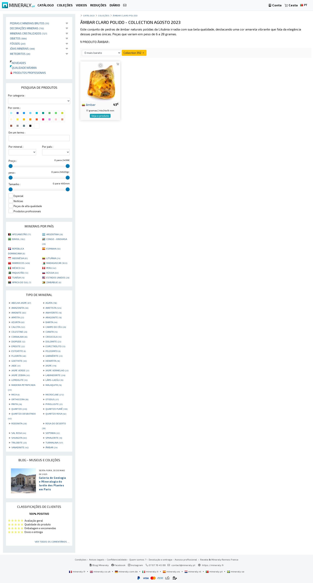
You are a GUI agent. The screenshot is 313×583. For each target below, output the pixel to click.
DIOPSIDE (18, 341)
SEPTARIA (53, 433)
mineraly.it (150, 571)
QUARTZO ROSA (56, 413)
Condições (80, 559)
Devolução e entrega (160, 559)
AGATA (51, 302)
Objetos (18, 38)
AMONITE (18, 312)
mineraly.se (235, 571)
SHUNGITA (19, 437)
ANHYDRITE (53, 312)
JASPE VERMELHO (57, 370)
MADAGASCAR (56, 263)
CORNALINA (19, 336)
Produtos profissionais (28, 72)
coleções (103, 15)
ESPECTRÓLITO (55, 346)
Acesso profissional (186, 559)
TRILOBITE (19, 442)
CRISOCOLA (53, 336)
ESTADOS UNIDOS (57, 277)
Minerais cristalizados (28, 33)
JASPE (51, 365)
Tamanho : (14, 184)
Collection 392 (134, 52)
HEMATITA (53, 360)
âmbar (89, 104)
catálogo (89, 15)
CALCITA (18, 326)
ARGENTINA (54, 234)
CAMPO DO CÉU (56, 326)
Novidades (18, 63)
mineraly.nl (193, 571)
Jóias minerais (22, 48)
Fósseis (18, 43)
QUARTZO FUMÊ (56, 408)
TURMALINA (54, 442)
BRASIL (18, 239)
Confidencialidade (117, 559)
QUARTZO (19, 408)
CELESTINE (19, 331)
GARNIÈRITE (54, 355)
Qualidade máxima (23, 67)
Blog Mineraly (99, 565)
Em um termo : (17, 132)
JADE (15, 365)
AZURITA (17, 322)
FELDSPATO (53, 351)
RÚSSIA (52, 272)
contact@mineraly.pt (183, 565)
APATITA (17, 317)
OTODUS (52, 399)
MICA (15, 394)
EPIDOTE (18, 346)
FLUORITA (18, 355)
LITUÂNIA (53, 258)
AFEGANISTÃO (21, 234)
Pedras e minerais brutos (29, 23)
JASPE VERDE (20, 370)
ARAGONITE (53, 317)
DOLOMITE (53, 341)
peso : (12, 172)
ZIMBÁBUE (53, 282)
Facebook (118, 565)
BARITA (51, 322)
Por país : (47, 146)
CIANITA (51, 331)
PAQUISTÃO (20, 272)
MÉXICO (18, 267)
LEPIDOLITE (19, 380)
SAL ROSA (18, 433)
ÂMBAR (51, 447)
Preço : (13, 160)
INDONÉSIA (20, 258)
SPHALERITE (54, 437)
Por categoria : (16, 95)
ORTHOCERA (19, 399)
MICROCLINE (55, 394)
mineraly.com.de (126, 571)
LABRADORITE (55, 375)
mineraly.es (172, 571)
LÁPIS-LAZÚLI (54, 380)
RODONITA (19, 423)
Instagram (135, 565)
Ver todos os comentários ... (52, 541)
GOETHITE (19, 360)
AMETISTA (53, 307)
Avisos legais (96, 559)
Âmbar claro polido (125, 15)
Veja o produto (100, 115)
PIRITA (16, 404)
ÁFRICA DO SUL (21, 282)
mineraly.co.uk (100, 571)
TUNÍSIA (18, 277)
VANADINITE (20, 447)
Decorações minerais (27, 28)
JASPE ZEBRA (20, 375)
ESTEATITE (18, 351)
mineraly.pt (214, 571)
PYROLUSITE (54, 404)
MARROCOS (21, 263)
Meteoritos (20, 53)
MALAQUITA (53, 384)
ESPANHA (53, 248)
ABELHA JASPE (21, 302)
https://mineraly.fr (213, 565)
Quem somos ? (137, 559)
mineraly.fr (77, 571)
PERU (51, 267)
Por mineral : (16, 146)
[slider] (11, 166)
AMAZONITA (19, 307)
